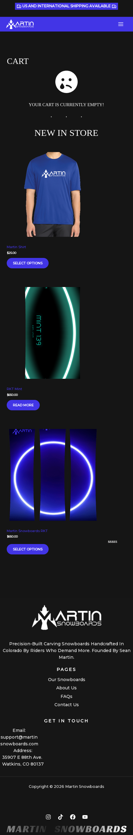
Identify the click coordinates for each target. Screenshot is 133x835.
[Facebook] (73, 817)
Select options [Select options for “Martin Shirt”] (27, 263)
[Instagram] (48, 817)
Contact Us (66, 704)
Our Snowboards (66, 679)
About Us (66, 688)
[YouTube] (85, 817)
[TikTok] (60, 817)
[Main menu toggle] (121, 24)
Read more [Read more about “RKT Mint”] (23, 405)
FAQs (66, 696)
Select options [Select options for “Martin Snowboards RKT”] (27, 549)
